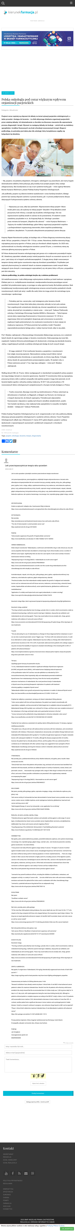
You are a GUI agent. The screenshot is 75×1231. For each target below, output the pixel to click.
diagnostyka (36, 441)
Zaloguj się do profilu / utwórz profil (37, 1107)
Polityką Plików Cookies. (56, 1226)
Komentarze (10, 457)
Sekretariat (8, 1160)
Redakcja (7, 1163)
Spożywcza (8, 1197)
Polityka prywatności (12, 1186)
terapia (28, 441)
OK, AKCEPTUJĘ (67, 1229)
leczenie (23, 441)
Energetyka (8, 1195)
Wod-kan (6, 1212)
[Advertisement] (39, 75)
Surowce (7, 1200)
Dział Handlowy (10, 1166)
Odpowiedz (68, 1049)
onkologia (15, 441)
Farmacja (7, 1209)
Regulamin (7, 1189)
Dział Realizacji (10, 1168)
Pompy (6, 1206)
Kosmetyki (7, 1215)
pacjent (8, 441)
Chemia (6, 1203)
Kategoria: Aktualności (10, 116)
